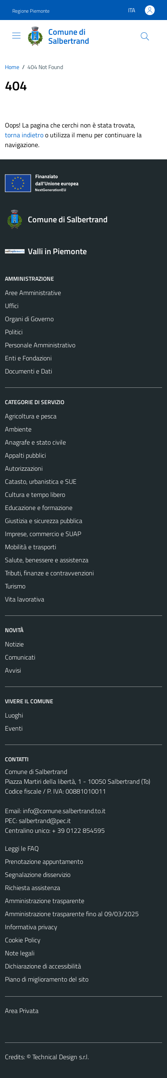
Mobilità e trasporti (30, 547)
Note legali (19, 953)
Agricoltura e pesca (30, 416)
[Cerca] (145, 36)
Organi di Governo (29, 319)
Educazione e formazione (38, 507)
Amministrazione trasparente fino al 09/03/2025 (72, 914)
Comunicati (20, 657)
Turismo (15, 586)
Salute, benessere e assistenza (46, 560)
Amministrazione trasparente (44, 901)
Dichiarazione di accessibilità (43, 966)
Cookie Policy (23, 940)
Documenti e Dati (28, 371)
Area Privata (21, 1010)
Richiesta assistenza (32, 887)
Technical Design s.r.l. (60, 1057)
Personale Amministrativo (40, 345)
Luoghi (14, 715)
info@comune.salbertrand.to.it (64, 811)
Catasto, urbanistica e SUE (41, 481)
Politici (14, 332)
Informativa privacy (31, 927)
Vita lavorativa (24, 599)
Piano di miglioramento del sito (46, 979)
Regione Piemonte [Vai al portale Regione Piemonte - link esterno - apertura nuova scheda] (31, 11)
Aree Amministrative (33, 292)
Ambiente (18, 429)
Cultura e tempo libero (35, 494)
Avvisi (13, 670)
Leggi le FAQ (22, 848)
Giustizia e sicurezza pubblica (43, 521)
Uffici (11, 306)
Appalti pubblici (25, 455)
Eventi (14, 728)
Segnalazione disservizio (37, 874)
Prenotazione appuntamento (44, 861)
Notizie (14, 644)
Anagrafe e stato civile (35, 442)
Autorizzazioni (24, 468)
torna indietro (24, 135)
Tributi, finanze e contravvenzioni (49, 573)
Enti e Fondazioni (28, 358)
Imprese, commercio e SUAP (43, 534)
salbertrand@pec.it (45, 820)
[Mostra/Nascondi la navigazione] (16, 35)
